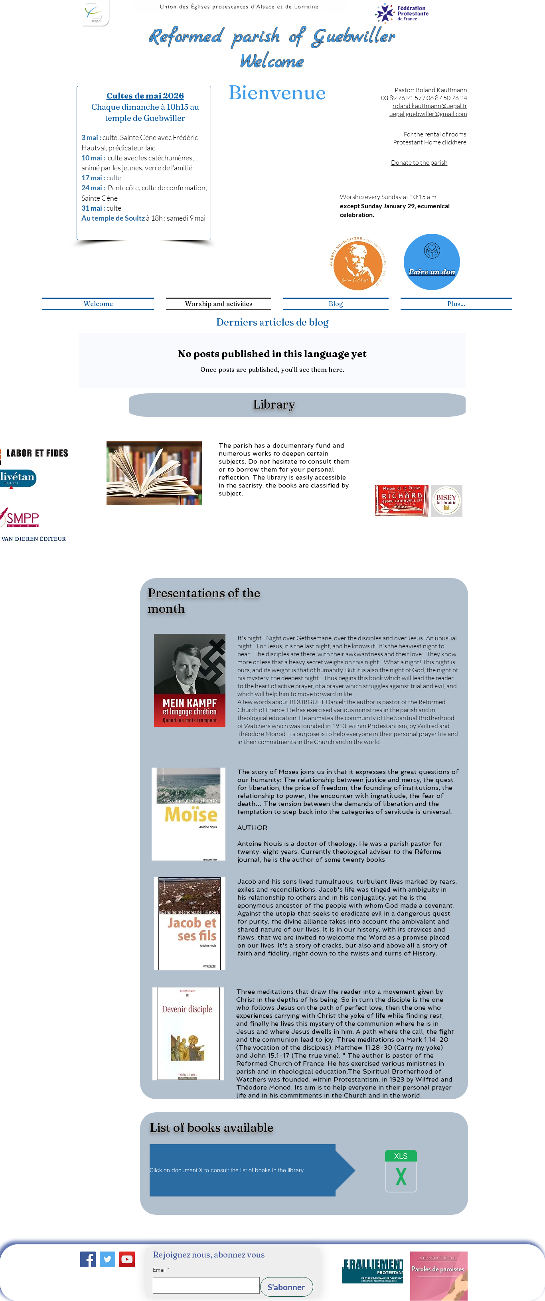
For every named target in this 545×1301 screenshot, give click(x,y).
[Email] (204, 1285)
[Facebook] (88, 1259)
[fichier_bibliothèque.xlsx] (401, 1172)
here (460, 142)
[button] (252, 1170)
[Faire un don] (432, 262)
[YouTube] (127, 1259)
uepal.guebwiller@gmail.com (428, 114)
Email (161, 1270)
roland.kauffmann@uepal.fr (430, 106)
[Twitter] (107, 1259)
